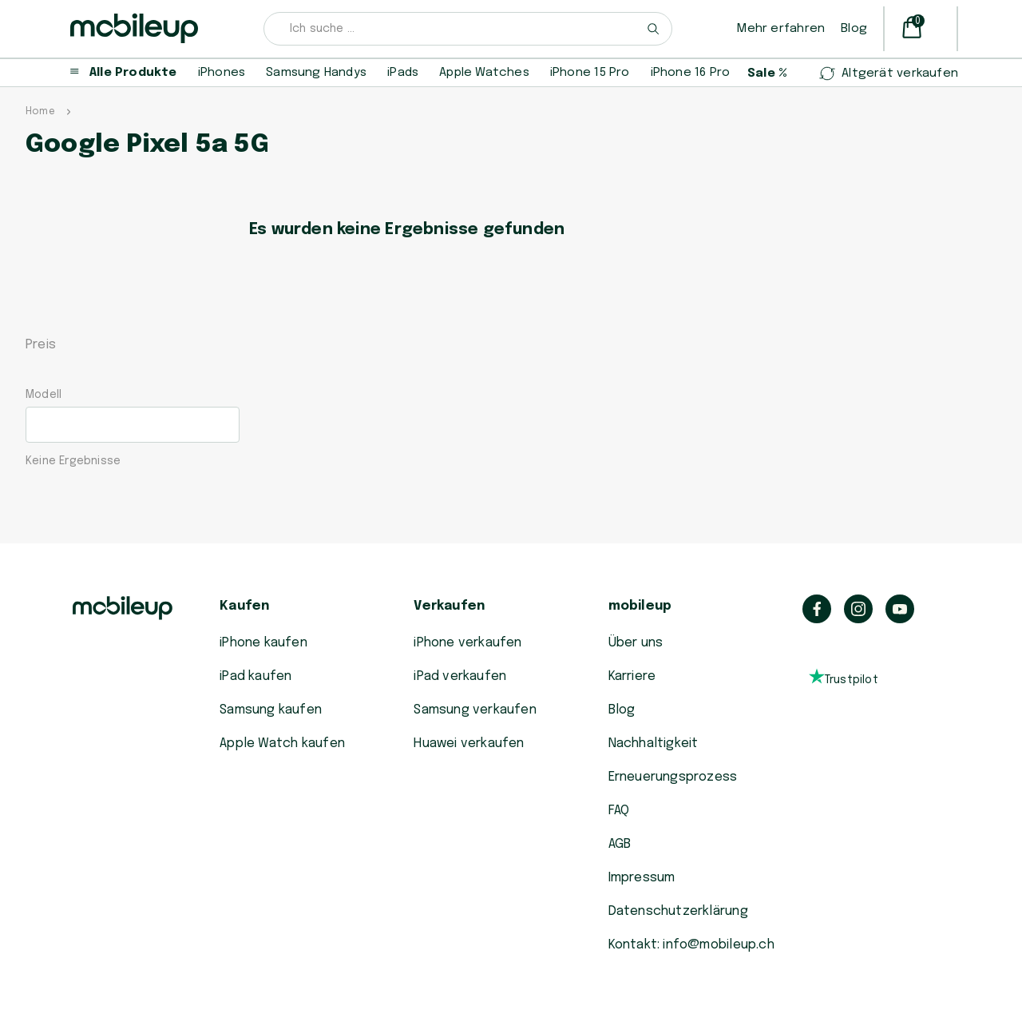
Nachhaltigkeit (653, 743)
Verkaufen (449, 606)
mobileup (640, 606)
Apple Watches (484, 72)
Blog (854, 28)
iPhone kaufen (263, 643)
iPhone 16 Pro (691, 72)
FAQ (619, 810)
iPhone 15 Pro (590, 72)
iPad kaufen (255, 676)
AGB (620, 844)
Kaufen (244, 606)
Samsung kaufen (271, 710)
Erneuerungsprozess (673, 777)
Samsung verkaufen (475, 710)
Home (40, 112)
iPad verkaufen (460, 676)
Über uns (636, 643)
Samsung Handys (316, 72)
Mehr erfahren (781, 28)
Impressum (641, 878)
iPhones (221, 72)
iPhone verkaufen (467, 643)
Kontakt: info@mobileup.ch (691, 945)
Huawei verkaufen (469, 743)
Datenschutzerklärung (678, 911)
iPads (402, 72)
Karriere (632, 676)
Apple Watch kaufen (282, 743)
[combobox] (467, 29)
